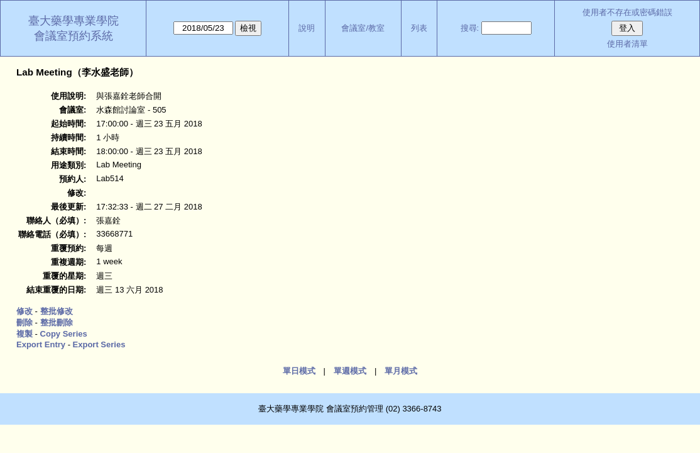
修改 (24, 311)
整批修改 (56, 311)
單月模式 (401, 371)
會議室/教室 (363, 28)
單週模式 (350, 371)
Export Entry (40, 344)
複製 (24, 333)
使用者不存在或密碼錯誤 (627, 12)
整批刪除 (56, 322)
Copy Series (63, 333)
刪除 (24, 322)
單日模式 (299, 371)
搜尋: (470, 28)
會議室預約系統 (73, 36)
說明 (306, 28)
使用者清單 (627, 43)
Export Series (99, 344)
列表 (419, 28)
